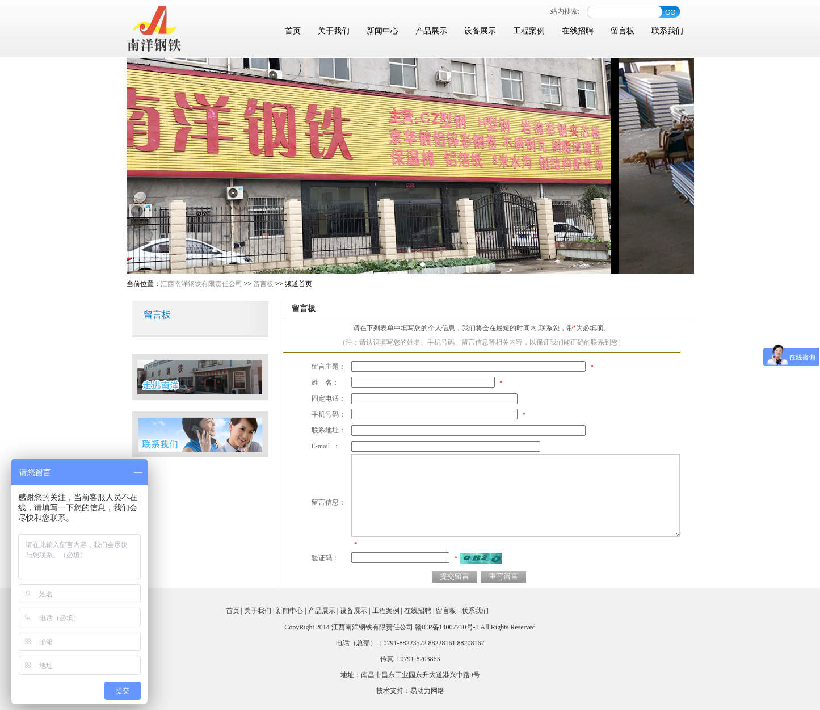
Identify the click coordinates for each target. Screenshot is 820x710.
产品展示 (431, 31)
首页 (293, 31)
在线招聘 (578, 31)
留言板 (622, 31)
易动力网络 (427, 691)
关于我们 (334, 31)
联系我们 (667, 31)
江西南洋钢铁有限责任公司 (201, 284)
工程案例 (529, 31)
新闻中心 (382, 31)
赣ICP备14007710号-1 (447, 627)
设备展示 (480, 31)
